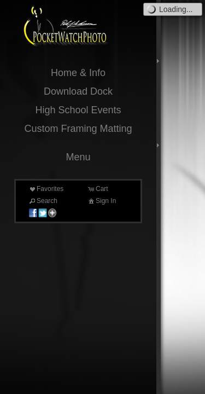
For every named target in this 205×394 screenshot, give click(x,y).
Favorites (45, 188)
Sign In (101, 200)
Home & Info (78, 72)
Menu (78, 157)
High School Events (78, 110)
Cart (97, 188)
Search (42, 200)
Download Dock (78, 91)
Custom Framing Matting (78, 128)
